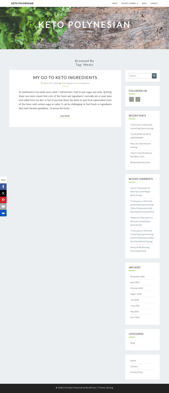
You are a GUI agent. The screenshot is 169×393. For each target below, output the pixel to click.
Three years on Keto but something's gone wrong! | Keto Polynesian (142, 205)
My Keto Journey (129, 3)
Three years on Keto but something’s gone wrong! (140, 191)
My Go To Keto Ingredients (65, 77)
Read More (66, 116)
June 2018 (134, 305)
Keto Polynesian (22, 3)
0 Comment (84, 83)
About (115, 3)
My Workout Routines (140, 162)
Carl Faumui (68, 83)
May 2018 (134, 311)
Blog (144, 3)
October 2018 (136, 288)
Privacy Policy (136, 372)
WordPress (90, 387)
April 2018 (134, 317)
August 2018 (135, 294)
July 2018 (134, 299)
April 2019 (134, 282)
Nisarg (109, 387)
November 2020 (137, 276)
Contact (154, 3)
